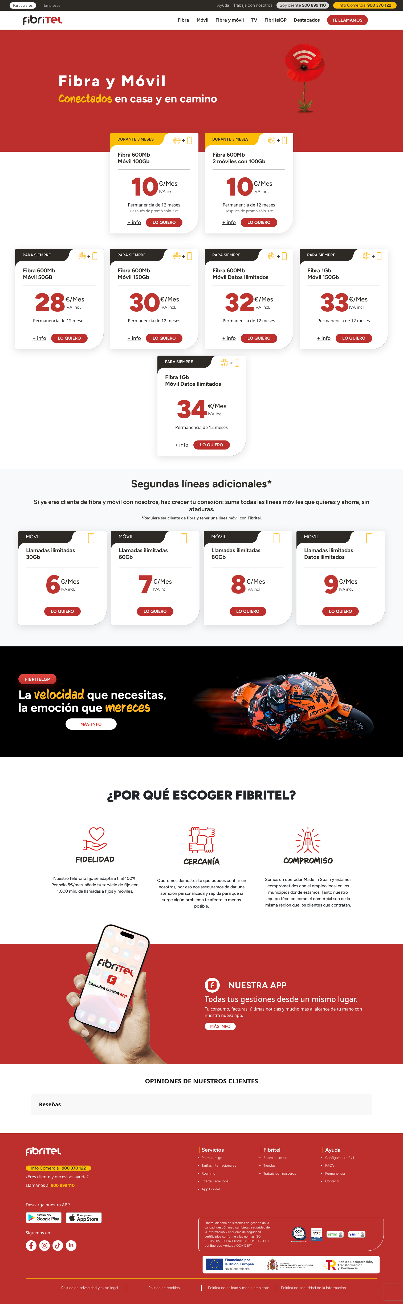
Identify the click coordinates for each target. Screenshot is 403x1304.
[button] (31, 1120)
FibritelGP (275, 20)
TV (254, 20)
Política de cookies (164, 1288)
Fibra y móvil (229, 20)
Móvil (202, 20)
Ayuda (223, 5)
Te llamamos (347, 20)
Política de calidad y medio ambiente (238, 1288)
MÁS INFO (91, 724)
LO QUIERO (164, 222)
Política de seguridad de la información (313, 1288)
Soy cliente (303, 5)
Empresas (52, 5)
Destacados (307, 20)
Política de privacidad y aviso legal (89, 1288)
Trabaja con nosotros (252, 5)
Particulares (23, 5)
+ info (134, 222)
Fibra (183, 20)
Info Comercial (365, 5)
